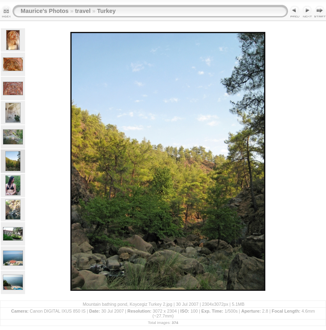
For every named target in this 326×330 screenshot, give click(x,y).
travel (83, 11)
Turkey (106, 11)
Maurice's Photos (45, 11)
